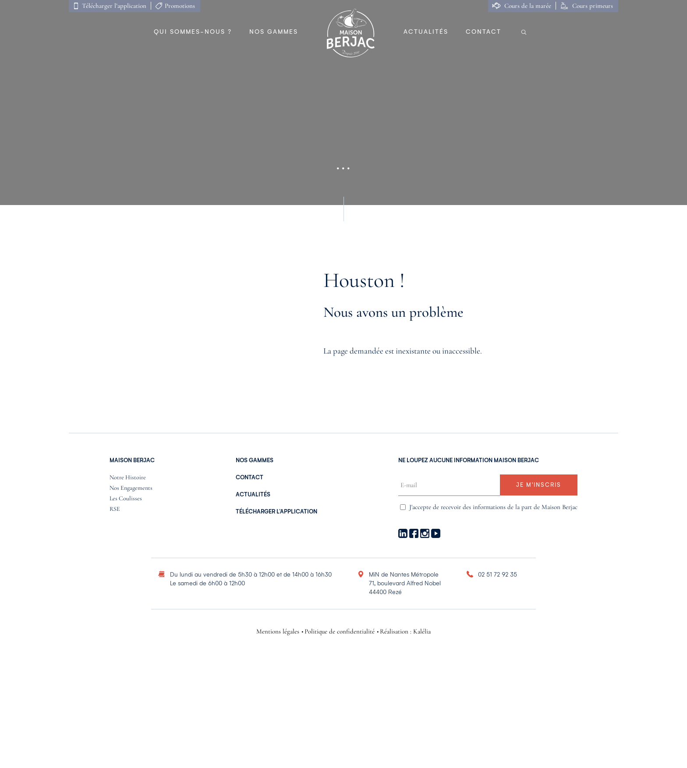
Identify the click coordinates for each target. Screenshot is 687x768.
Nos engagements (131, 488)
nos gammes (254, 460)
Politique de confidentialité (340, 631)
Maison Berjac (132, 460)
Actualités (426, 31)
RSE (115, 509)
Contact (483, 31)
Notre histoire (128, 477)
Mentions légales (277, 631)
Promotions (180, 6)
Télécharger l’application (114, 6)
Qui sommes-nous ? (193, 31)
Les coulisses (126, 498)
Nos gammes (273, 31)
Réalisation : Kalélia (405, 631)
